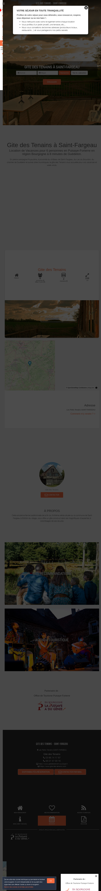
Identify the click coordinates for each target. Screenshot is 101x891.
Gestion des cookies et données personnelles (19, 887)
